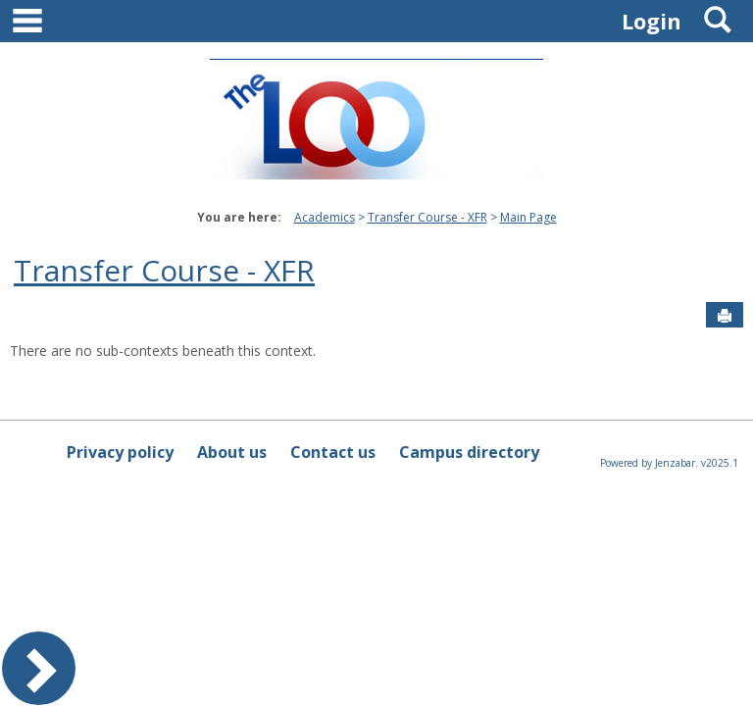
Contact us (333, 452)
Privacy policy (120, 452)
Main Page (528, 217)
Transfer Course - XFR (427, 217)
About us (232, 452)
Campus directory (469, 452)
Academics (324, 217)
